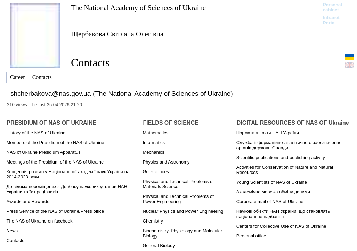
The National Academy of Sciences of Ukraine (138, 7)
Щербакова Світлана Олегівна (117, 34)
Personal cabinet (332, 7)
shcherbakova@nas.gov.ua (50, 93)
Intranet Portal (331, 20)
